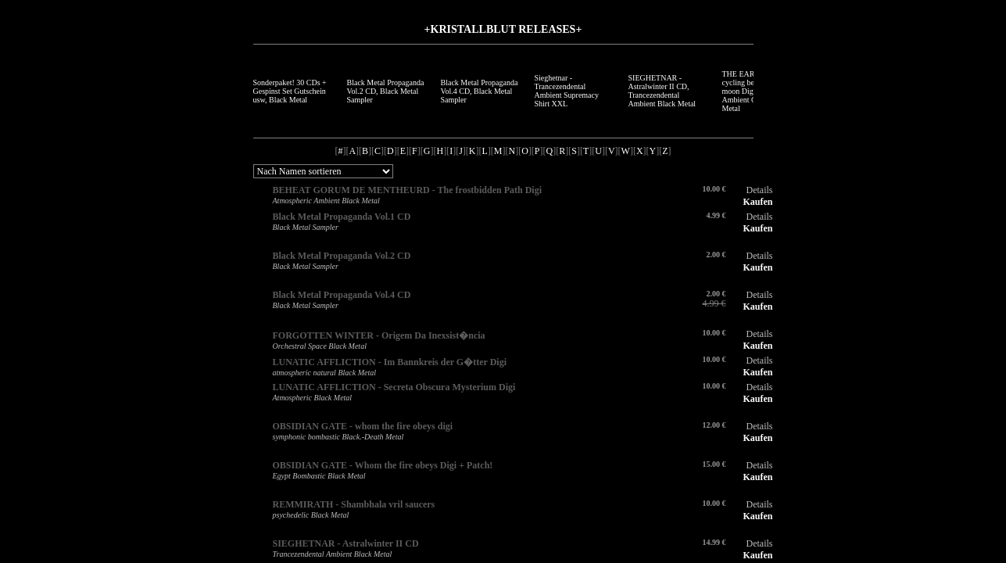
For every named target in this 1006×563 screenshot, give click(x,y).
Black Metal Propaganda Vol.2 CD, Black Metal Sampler (385, 91)
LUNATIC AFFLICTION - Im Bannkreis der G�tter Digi (390, 362)
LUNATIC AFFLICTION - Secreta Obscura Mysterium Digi (394, 387)
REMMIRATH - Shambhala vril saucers (354, 504)
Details (759, 190)
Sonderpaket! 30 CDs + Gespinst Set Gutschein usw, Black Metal (290, 91)
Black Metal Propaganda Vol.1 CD (342, 216)
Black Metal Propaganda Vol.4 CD (342, 294)
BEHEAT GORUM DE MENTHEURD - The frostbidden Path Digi (407, 190)
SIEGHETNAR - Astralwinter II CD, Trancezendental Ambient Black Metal (662, 91)
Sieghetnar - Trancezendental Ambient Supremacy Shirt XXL (567, 91)
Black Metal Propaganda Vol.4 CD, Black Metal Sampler (479, 91)
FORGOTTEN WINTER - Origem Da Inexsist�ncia (379, 335)
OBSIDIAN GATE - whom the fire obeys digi (363, 426)
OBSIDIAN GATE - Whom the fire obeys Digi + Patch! (383, 465)
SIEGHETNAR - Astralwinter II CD (346, 543)
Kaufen (757, 201)
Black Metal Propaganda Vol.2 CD (342, 255)
